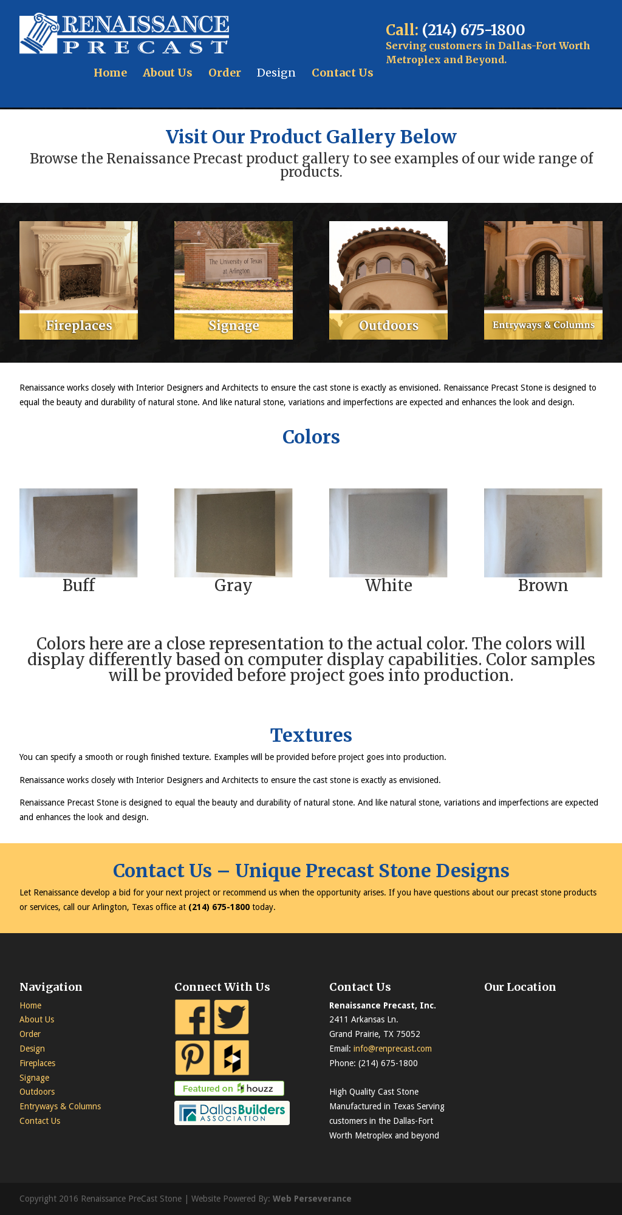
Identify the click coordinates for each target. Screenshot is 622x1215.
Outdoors (37, 1092)
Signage (34, 1078)
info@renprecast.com (393, 1048)
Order (224, 73)
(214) (200, 907)
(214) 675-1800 (473, 30)
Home (110, 73)
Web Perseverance (312, 1198)
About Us (168, 73)
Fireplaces (37, 1063)
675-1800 (231, 907)
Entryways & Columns (60, 1106)
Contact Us (343, 73)
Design (276, 73)
